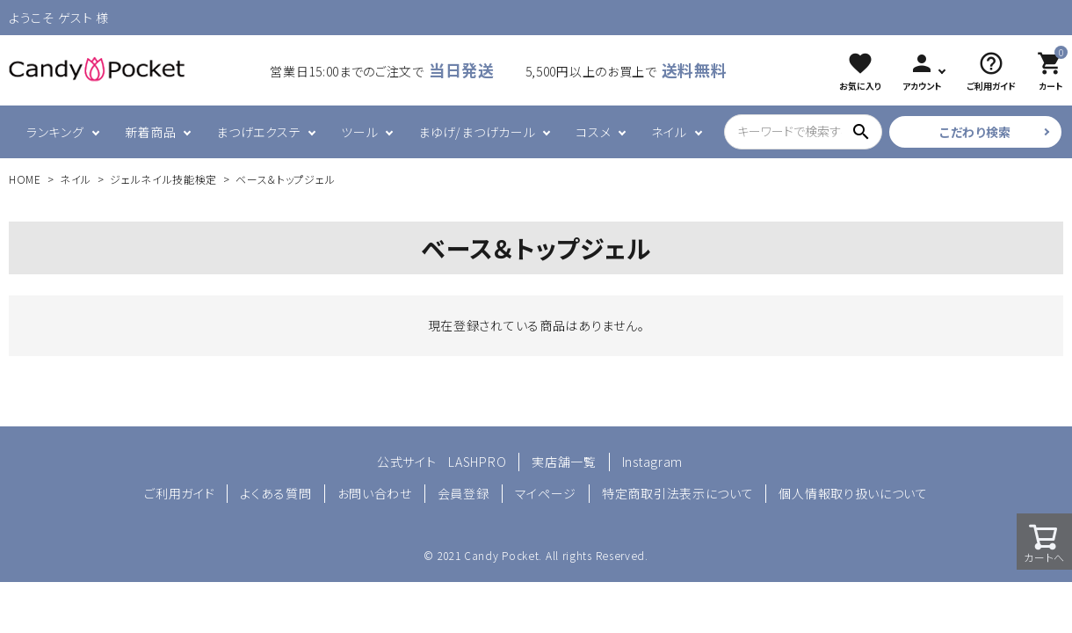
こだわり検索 (975, 132)
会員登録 (463, 493)
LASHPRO (477, 461)
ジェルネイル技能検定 (163, 178)
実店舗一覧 (564, 461)
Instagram (652, 461)
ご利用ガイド (179, 493)
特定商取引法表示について (677, 493)
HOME (25, 178)
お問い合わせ (374, 493)
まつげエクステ (258, 132)
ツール (359, 132)
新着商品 (151, 132)
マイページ (546, 493)
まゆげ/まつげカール (476, 132)
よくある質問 (275, 493)
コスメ (593, 132)
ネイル (668, 132)
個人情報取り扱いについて (853, 493)
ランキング (55, 132)
